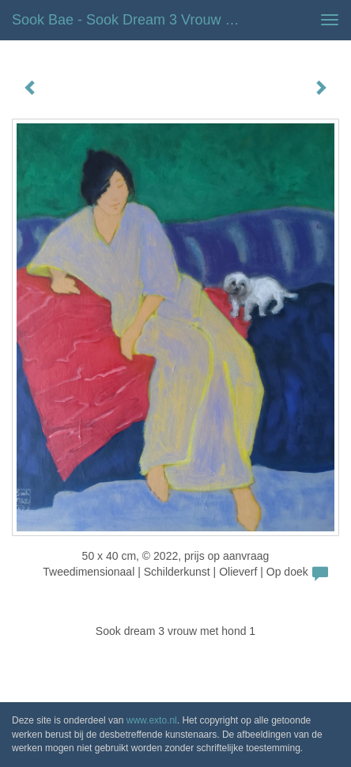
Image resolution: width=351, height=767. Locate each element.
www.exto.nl (151, 720)
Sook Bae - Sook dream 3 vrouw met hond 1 (133, 20)
